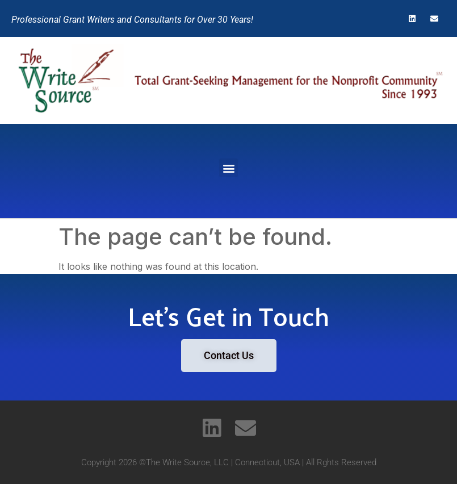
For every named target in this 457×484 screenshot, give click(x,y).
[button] (228, 167)
